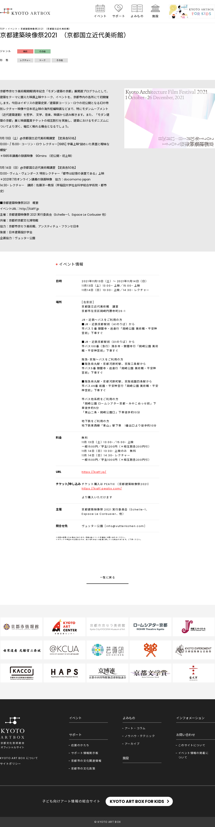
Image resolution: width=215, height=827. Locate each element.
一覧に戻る (107, 577)
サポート (118, 16)
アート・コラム (135, 728)
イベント (100, 16)
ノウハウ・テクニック (140, 736)
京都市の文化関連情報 (86, 761)
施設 (155, 16)
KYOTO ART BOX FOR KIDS (137, 801)
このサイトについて (192, 745)
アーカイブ (132, 744)
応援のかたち (80, 745)
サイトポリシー (10, 764)
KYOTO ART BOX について (19, 758)
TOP (2, 28)
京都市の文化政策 (83, 769)
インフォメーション (190, 718)
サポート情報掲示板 (84, 753)
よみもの (137, 16)
